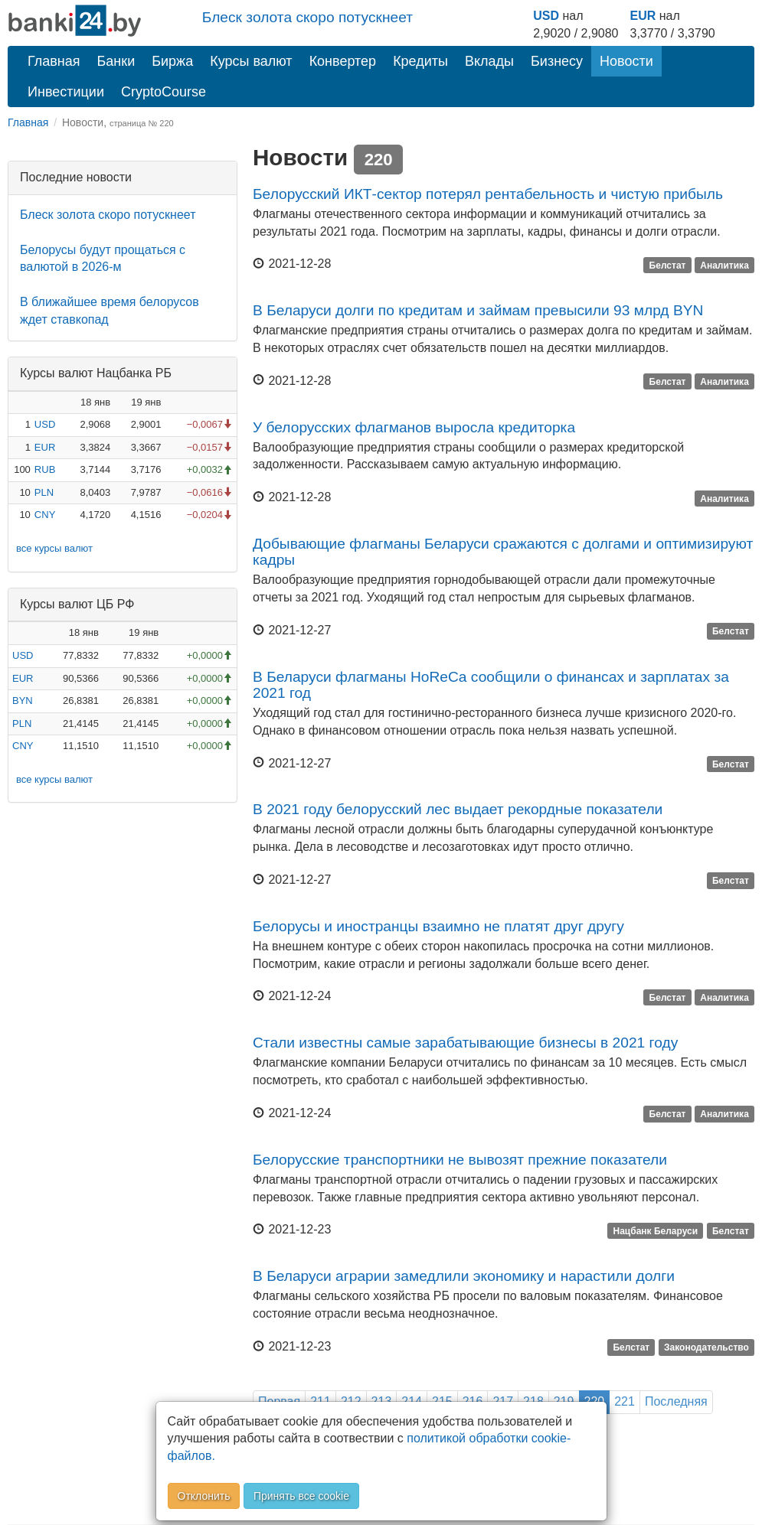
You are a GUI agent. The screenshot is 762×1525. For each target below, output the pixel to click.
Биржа (172, 61)
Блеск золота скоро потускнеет (307, 17)
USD (546, 15)
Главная (54, 61)
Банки (116, 61)
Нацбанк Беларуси (655, 1230)
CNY (44, 514)
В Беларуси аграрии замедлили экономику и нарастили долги (464, 1276)
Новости (626, 61)
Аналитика (724, 264)
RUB (44, 469)
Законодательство (706, 1347)
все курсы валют (54, 548)
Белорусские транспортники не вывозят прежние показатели (460, 1160)
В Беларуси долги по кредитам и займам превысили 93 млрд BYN (478, 310)
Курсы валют (251, 61)
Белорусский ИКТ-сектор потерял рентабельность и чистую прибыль (488, 194)
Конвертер (343, 61)
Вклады (489, 61)
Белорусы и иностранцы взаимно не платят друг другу (438, 926)
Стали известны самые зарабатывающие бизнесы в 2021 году (465, 1043)
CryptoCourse (163, 91)
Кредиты (420, 61)
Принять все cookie (301, 1496)
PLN (44, 492)
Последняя (676, 1401)
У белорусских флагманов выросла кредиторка (414, 427)
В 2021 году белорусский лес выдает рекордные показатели (457, 809)
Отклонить (204, 1496)
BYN (22, 700)
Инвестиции (66, 91)
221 (624, 1401)
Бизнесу (557, 61)
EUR (643, 15)
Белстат (667, 264)
